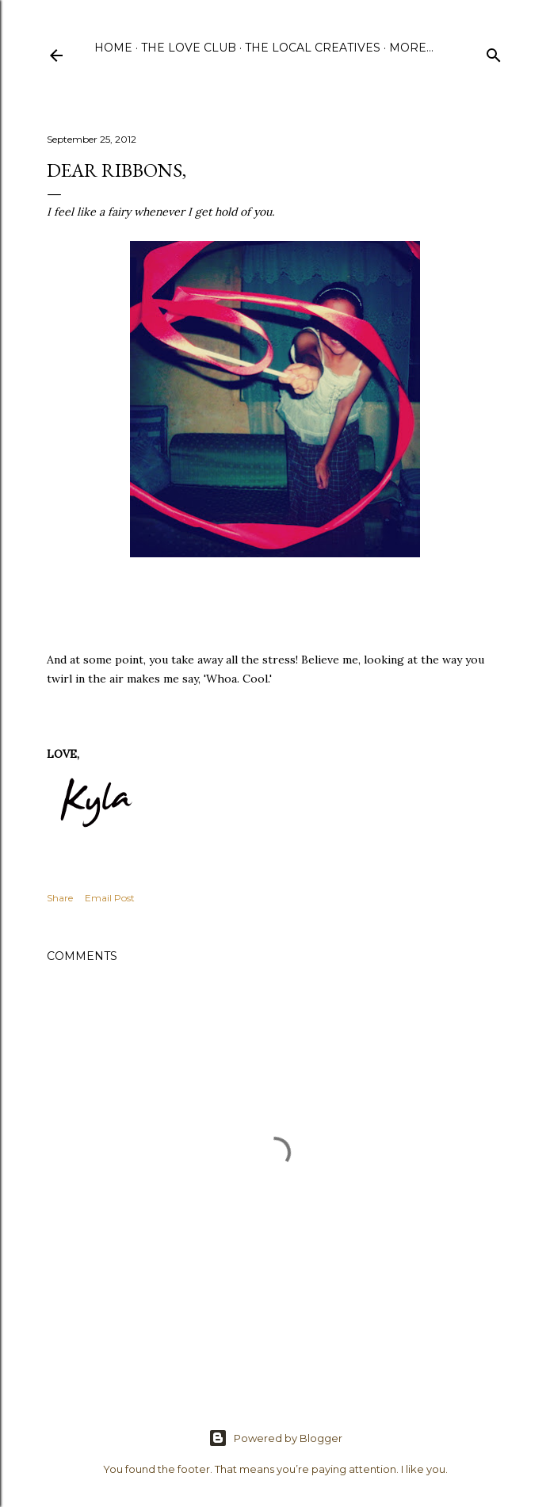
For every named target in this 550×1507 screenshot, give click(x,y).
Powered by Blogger (275, 1438)
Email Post (110, 898)
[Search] (493, 51)
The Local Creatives (312, 47)
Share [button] (60, 898)
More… (411, 47)
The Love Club (188, 47)
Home (113, 47)
